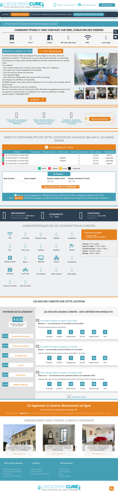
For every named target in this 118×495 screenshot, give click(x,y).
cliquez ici (23, 413)
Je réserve (37, 99)
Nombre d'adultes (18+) (56, 178)
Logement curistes (20, 14)
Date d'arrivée (9, 178)
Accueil (5, 14)
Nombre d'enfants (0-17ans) (78, 178)
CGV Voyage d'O (65, 471)
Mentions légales (65, 476)
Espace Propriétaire (88, 5)
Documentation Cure (61, 14)
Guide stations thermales (11, 469)
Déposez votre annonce (66, 5)
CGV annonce (64, 469)
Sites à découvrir (37, 471)
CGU (61, 474)
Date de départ (30, 178)
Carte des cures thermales (12, 476)
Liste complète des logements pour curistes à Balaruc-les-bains (30, 24)
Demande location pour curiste (88, 14)
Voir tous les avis (55, 51)
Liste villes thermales (41, 14)
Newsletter (107, 5)
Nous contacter (36, 469)
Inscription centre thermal (40, 474)
